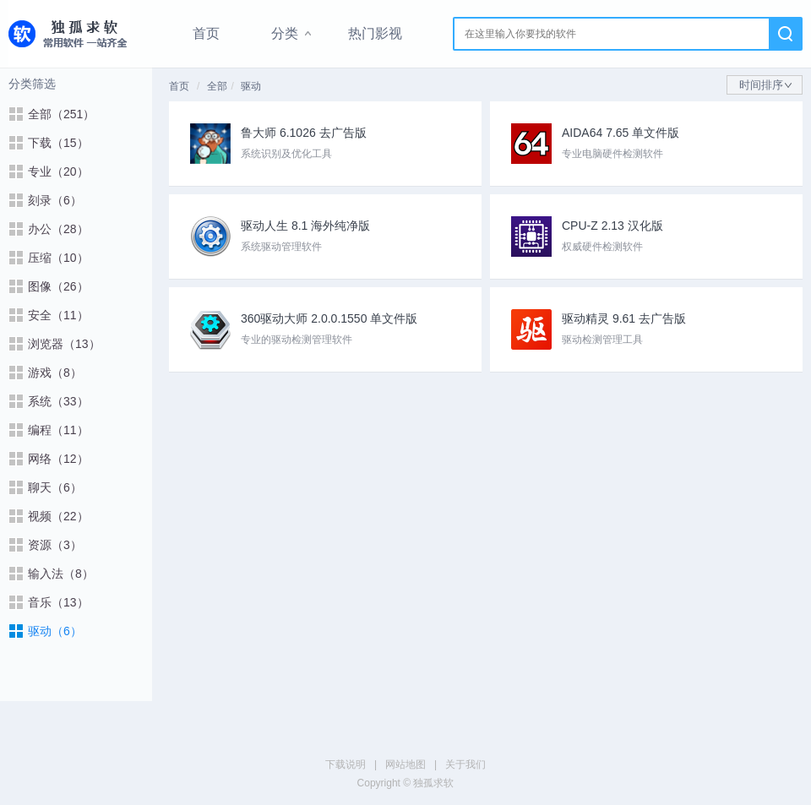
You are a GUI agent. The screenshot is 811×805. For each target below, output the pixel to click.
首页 (206, 33)
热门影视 (375, 33)
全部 (217, 86)
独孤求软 (69, 34)
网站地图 (405, 764)
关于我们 (465, 764)
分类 (284, 33)
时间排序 (765, 85)
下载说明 (345, 764)
